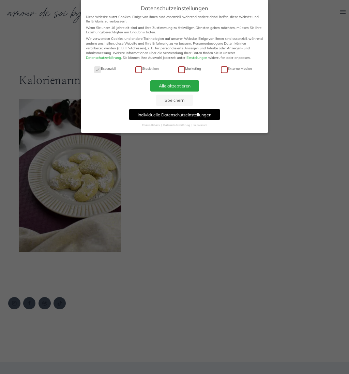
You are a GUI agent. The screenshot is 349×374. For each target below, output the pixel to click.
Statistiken (147, 68)
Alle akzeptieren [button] (175, 85)
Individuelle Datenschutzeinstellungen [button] (174, 114)
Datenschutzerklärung (103, 57)
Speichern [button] (174, 100)
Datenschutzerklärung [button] (177, 125)
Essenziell (105, 68)
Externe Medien (236, 68)
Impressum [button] (200, 125)
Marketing (189, 68)
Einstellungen (196, 57)
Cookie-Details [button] (151, 125)
